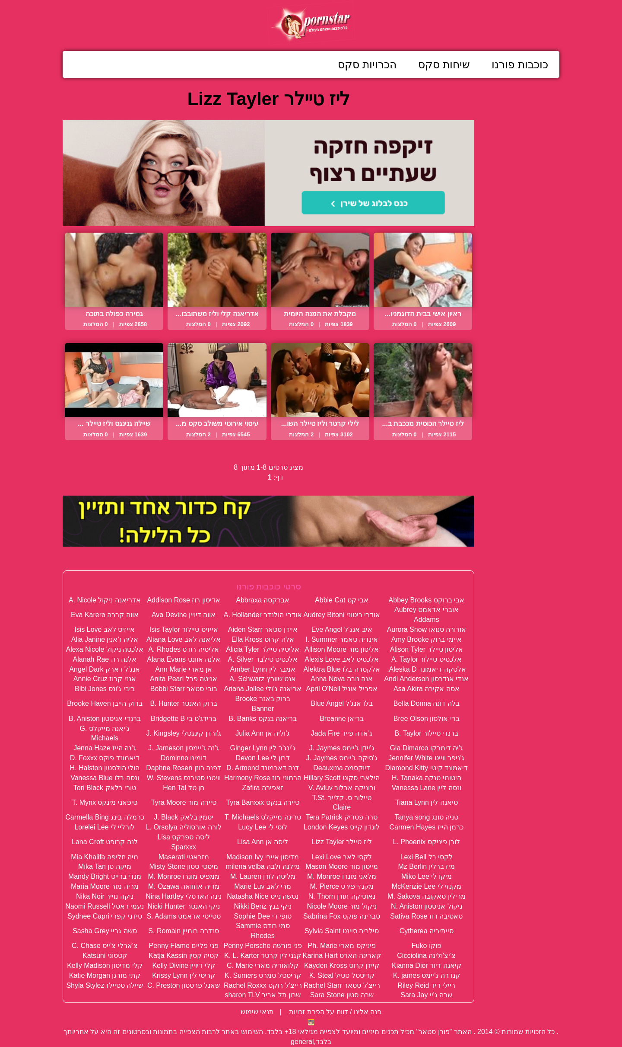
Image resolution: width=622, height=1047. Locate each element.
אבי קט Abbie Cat (341, 600)
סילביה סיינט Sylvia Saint (342, 931)
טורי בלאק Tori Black (104, 787)
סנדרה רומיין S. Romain (183, 931)
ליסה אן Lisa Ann (262, 841)
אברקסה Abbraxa (262, 600)
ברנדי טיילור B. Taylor (426, 733)
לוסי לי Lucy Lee (262, 827)
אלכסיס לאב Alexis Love (342, 659)
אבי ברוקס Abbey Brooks (427, 600)
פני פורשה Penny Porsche (263, 945)
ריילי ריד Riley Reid (426, 985)
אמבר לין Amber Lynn (262, 669)
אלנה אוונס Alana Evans (183, 659)
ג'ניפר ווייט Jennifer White (426, 758)
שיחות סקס (444, 64)
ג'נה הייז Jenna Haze (104, 748)
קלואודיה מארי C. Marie (262, 965)
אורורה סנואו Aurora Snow (426, 629)
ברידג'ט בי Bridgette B (183, 718)
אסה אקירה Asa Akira (426, 688)
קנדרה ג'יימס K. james (426, 975)
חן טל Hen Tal (183, 787)
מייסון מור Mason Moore (341, 866)
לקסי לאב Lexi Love (341, 857)
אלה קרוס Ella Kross (263, 639)
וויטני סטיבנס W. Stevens (184, 777)
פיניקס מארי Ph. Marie (341, 945)
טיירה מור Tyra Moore (183, 802)
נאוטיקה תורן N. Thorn (341, 896)
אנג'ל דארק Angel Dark (104, 669)
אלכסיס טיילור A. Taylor (426, 659)
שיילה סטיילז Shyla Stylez (104, 985)
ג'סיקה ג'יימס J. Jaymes (342, 758)
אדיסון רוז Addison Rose (183, 600)
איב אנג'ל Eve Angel (341, 629)
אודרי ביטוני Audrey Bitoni (341, 614)
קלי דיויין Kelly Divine (183, 965)
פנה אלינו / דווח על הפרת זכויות (334, 1011)
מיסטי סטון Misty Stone (183, 866)
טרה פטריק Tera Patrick (342, 817)
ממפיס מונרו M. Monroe (183, 876)
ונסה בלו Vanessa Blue (104, 777)
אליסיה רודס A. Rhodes (183, 649)
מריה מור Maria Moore (105, 886)
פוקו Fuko (426, 945)
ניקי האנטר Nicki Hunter (184, 906)
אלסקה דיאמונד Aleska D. (426, 669)
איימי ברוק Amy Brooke (426, 639)
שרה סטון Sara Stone (342, 995)
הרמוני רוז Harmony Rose (262, 777)
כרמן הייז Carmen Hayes (427, 827)
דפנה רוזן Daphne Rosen (183, 768)
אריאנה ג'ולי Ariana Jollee (262, 688)
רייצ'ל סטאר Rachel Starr (342, 985)
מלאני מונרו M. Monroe (341, 876)
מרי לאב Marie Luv (262, 886)
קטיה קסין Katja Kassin (184, 955)
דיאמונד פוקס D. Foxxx (105, 758)
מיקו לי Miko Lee (426, 876)
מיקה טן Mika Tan (104, 866)
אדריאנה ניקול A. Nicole (105, 600)
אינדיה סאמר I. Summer (341, 639)
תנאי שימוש (257, 1011)
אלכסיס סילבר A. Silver (263, 659)
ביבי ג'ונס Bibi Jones (105, 688)
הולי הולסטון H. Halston (105, 768)
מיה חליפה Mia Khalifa (104, 857)
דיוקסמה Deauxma (341, 768)
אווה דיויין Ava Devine (184, 614)
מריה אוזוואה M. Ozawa (183, 886)
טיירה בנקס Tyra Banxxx (262, 802)
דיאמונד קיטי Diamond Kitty (426, 768)
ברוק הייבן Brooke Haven (104, 703)
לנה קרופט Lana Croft (105, 841)
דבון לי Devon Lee (263, 758)
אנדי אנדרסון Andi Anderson (426, 678)
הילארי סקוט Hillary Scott (342, 777)
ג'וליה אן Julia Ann (262, 733)
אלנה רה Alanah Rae (105, 659)
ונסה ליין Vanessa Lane (426, 787)
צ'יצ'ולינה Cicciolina (426, 955)
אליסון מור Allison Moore (342, 649)
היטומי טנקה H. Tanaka (426, 777)
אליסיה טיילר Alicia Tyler (262, 649)
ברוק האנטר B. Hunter (183, 703)
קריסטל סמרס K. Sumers (263, 975)
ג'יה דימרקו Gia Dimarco (426, 748)
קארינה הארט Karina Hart (342, 955)
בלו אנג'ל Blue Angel (341, 703)
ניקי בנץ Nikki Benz (263, 906)
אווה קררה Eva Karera (105, 614)
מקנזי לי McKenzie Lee (426, 886)
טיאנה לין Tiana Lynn (426, 802)
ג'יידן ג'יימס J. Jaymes (341, 748)
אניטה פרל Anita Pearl (183, 678)
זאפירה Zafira (262, 787)
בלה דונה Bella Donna (427, 703)
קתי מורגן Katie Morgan (104, 975)
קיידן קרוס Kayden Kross (342, 965)
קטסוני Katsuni (105, 955)
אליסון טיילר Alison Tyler (426, 649)
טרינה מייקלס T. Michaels (263, 817)
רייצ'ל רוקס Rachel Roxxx (263, 985)
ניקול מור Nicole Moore (342, 906)
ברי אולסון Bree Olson (427, 718)
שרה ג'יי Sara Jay (426, 995)
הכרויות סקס (367, 64)
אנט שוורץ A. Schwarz (262, 678)
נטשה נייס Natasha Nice (262, 896)
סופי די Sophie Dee (263, 916)
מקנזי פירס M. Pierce (341, 886)
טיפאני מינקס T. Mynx (104, 802)
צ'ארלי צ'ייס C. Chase (105, 945)
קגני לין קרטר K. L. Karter (262, 955)
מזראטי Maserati (184, 857)
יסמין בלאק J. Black (183, 817)
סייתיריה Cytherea (427, 931)
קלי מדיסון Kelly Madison (105, 965)
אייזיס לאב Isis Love (104, 629)
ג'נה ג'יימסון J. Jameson (183, 748)
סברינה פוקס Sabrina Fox (341, 916)
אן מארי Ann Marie (183, 669)
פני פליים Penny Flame (184, 945)
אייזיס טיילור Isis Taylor (183, 629)
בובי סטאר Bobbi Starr (183, 688)
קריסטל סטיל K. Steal (341, 975)
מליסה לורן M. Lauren (262, 876)
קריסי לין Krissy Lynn (183, 975)
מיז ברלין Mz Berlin (426, 866)
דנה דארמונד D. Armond (262, 768)
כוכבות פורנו (520, 64)
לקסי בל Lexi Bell (426, 857)
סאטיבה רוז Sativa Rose (426, 916)
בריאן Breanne (342, 718)
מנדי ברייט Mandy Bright (104, 876)
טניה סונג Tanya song (426, 817)
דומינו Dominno (183, 758)
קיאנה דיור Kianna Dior (426, 965)
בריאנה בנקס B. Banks (262, 718)
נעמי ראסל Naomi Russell (104, 906)
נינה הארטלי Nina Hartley (184, 896)
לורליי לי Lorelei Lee (104, 827)
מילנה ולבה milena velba (263, 866)
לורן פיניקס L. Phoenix (426, 841)
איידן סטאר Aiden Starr (263, 629)
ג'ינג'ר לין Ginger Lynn (262, 748)
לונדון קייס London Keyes (342, 827)
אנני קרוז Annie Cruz (104, 678)
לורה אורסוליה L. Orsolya (184, 827)
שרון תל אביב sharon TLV (263, 995)
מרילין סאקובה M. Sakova (426, 896)
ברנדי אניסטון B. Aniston (105, 718)
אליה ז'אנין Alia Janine (104, 639)
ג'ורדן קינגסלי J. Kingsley (183, 733)
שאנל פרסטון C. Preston (183, 985)
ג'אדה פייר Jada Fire (342, 733)
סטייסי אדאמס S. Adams (183, 916)
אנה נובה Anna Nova (342, 678)
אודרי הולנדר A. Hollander (263, 614)
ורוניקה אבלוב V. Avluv (341, 787)
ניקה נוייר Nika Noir (104, 896)
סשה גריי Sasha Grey (104, 931)
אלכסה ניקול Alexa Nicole (104, 649)
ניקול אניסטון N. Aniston (426, 906)
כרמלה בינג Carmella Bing (104, 817)
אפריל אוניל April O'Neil (341, 688)
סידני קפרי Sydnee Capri (104, 916)
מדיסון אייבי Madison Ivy (262, 857)
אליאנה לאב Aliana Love (183, 639)
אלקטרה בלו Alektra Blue (342, 669)
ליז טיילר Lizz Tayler (342, 841)
